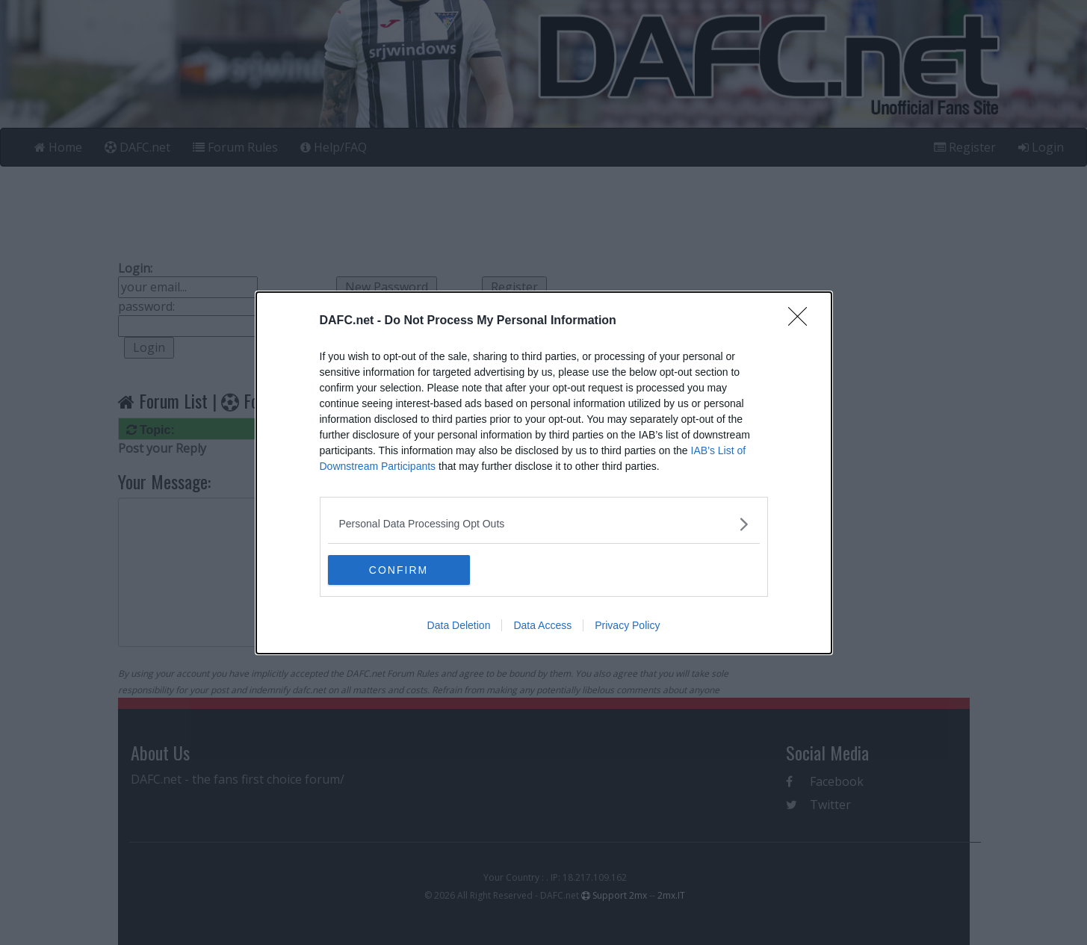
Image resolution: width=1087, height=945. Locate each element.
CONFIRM (398, 570)
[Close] (802, 321)
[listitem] (544, 524)
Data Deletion (459, 625)
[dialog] (543, 473)
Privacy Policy (627, 625)
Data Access (542, 625)
